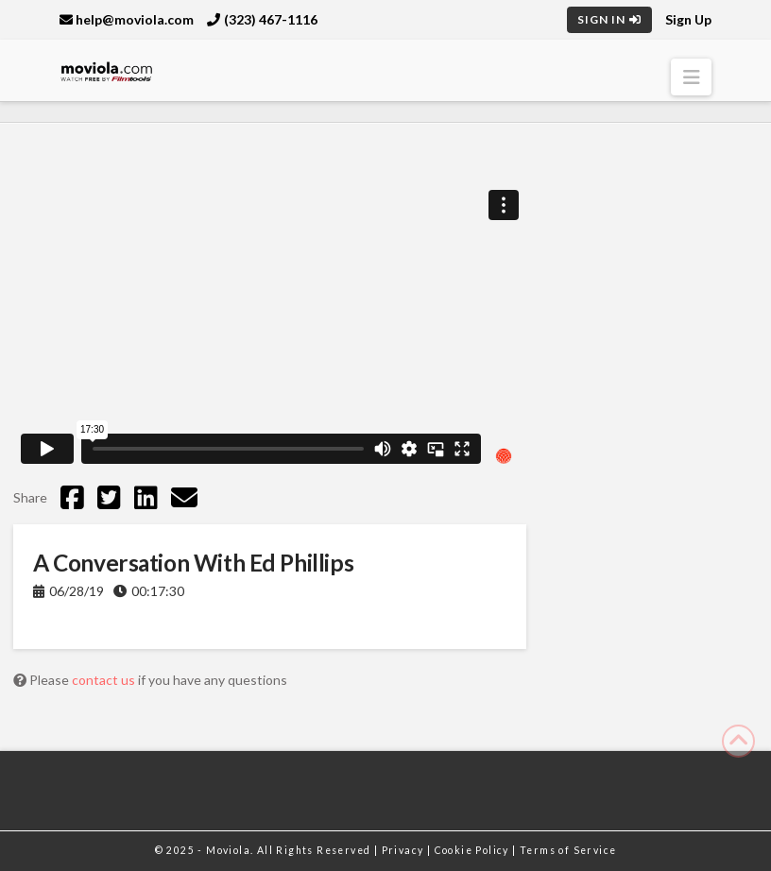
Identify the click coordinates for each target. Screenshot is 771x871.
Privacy (404, 850)
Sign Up (688, 19)
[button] (691, 77)
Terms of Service (568, 850)
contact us (105, 680)
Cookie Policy (474, 850)
